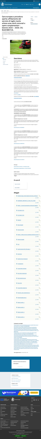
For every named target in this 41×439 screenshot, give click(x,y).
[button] (20, 437)
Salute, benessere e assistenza (25, 412)
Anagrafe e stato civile (14, 407)
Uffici (1, 409)
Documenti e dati (2, 415)
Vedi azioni (36, 16)
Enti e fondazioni (2, 411)
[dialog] (20, 434)
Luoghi (32, 413)
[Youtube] (26, 4)
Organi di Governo (2, 407)
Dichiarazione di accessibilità (24, 427)
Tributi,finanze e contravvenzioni (25, 409)
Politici (1, 412)
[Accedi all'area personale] (37, 1)
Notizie (32, 407)
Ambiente (22, 411)
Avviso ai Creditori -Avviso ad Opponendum (20, 338)
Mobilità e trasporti (13, 416)
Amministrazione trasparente (25, 420)
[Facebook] (24, 4)
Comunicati (32, 408)
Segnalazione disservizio (14, 422)
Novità (5, 10)
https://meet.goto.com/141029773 (19, 159)
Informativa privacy (23, 422)
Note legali (22, 423)
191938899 (19, 94)
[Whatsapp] (32, 4)
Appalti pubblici (13, 412)
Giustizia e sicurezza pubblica (25, 408)
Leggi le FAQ (12, 423)
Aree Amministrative (3, 408)
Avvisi (8, 10)
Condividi (32, 16)
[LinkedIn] (30, 4)
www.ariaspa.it (16, 92)
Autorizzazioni (23, 414)
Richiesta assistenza (13, 425)
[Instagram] (28, 4)
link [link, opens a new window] (28, 434)
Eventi (31, 415)
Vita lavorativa (12, 409)
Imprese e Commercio (13, 411)
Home (2, 10)
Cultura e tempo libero (14, 408)
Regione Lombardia (3, 1)
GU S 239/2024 (36, 96)
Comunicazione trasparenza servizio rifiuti (24, 426)
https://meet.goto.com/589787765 (19, 143)
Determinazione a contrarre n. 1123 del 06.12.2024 (21, 166)
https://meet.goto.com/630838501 (19, 127)
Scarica (37, 197)
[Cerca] (40, 4)
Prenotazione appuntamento (14, 420)
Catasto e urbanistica (13, 414)
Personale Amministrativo (3, 414)
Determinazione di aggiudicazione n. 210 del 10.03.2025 (22, 168)
